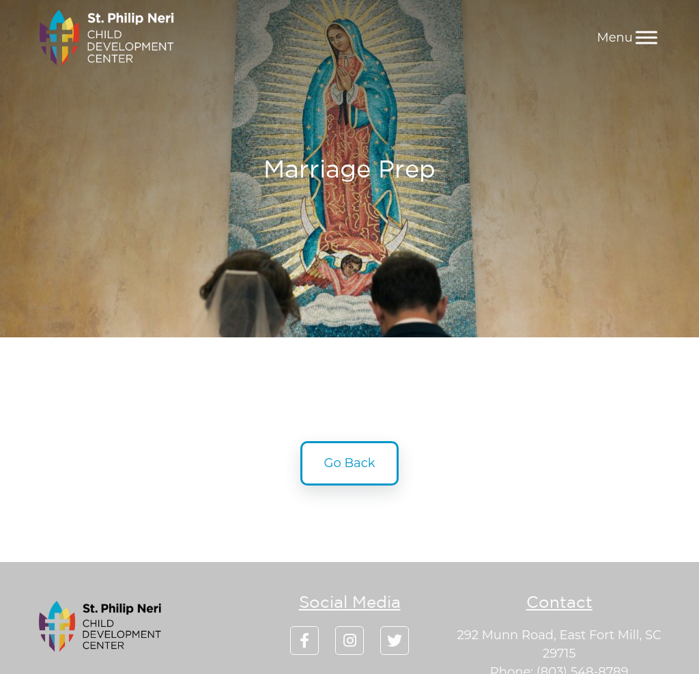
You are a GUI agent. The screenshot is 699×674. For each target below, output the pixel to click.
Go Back (349, 463)
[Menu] (646, 37)
